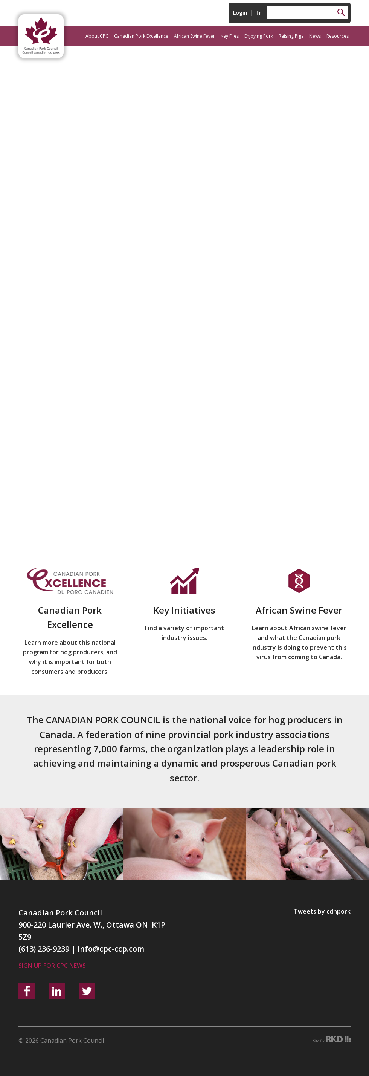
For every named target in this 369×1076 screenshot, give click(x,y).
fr (258, 12)
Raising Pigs (291, 36)
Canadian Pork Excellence (141, 36)
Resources (337, 36)
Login (240, 12)
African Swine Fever (194, 36)
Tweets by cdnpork (322, 911)
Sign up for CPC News (52, 965)
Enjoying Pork (258, 36)
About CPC (96, 36)
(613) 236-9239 (43, 949)
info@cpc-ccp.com (111, 949)
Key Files (230, 36)
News (315, 36)
